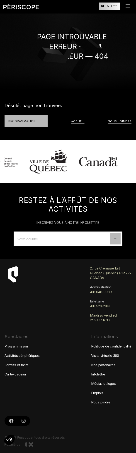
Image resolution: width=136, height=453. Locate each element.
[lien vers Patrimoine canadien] (100, 162)
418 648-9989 (101, 292)
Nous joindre (119, 121)
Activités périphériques (22, 355)
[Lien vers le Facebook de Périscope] (11, 421)
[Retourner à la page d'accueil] (21, 6)
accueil (78, 121)
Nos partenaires (103, 365)
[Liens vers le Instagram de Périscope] (24, 421)
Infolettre (98, 374)
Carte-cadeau (15, 374)
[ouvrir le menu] (128, 6)
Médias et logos (103, 383)
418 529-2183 (100, 306)
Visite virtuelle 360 (105, 355)
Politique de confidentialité (111, 346)
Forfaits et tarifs (17, 365)
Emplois (97, 393)
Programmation (16, 346)
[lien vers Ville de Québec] (50, 162)
